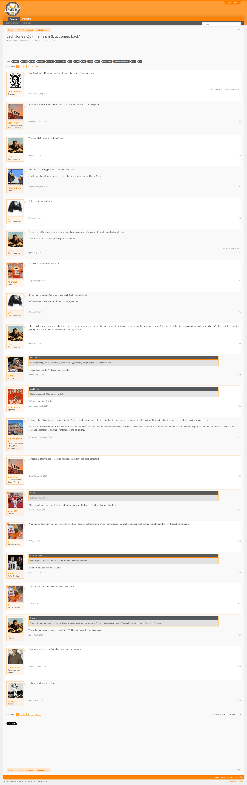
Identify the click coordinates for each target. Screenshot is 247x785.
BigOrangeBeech (15, 439)
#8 (240, 312)
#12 (239, 437)
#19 (239, 666)
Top (237, 777)
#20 (239, 700)
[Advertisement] (63, 50)
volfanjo (11, 701)
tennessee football (121, 61)
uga (133, 61)
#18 (239, 635)
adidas (15, 61)
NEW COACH (41, 40)
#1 (240, 94)
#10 (239, 375)
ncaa (76, 61)
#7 (240, 281)
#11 (239, 406)
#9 (240, 343)
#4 (240, 187)
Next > (37, 66)
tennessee (106, 61)
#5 (240, 218)
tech (97, 61)
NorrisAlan (33, 122)
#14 (239, 510)
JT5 (30, 218)
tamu (90, 61)
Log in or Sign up (232, 2)
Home (231, 777)
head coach (61, 61)
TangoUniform (14, 188)
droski (31, 572)
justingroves (33, 406)
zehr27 (31, 375)
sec (83, 61)
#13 (239, 476)
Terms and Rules (236, 781)
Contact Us (218, 777)
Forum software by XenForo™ (26, 781)
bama (32, 61)
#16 (239, 572)
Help (226, 777)
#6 (240, 253)
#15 (239, 541)
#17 (239, 604)
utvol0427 (12, 511)
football (40, 61)
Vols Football (22, 40)
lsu (69, 61)
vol (139, 61)
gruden (50, 61)
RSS (241, 777)
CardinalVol (33, 666)
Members (26, 19)
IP (29, 541)
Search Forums (12, 23)
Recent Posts (26, 23)
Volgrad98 (12, 282)
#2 (240, 122)
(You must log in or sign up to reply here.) (225, 714)
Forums (13, 19)
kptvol (31, 155)
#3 (240, 155)
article (24, 61)
